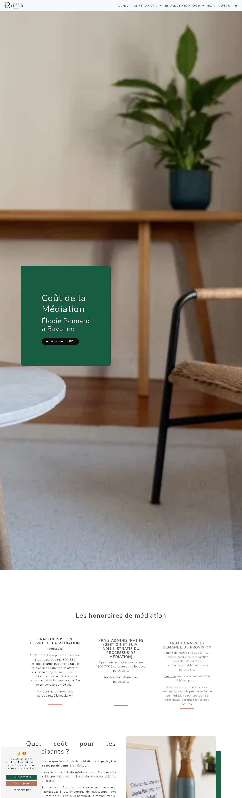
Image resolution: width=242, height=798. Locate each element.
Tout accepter (21, 777)
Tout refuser (21, 783)
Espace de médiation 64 (183, 5)
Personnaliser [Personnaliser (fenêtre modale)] (22, 789)
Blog (211, 5)
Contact (225, 5)
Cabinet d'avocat (145, 5)
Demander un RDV (60, 342)
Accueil (122, 5)
